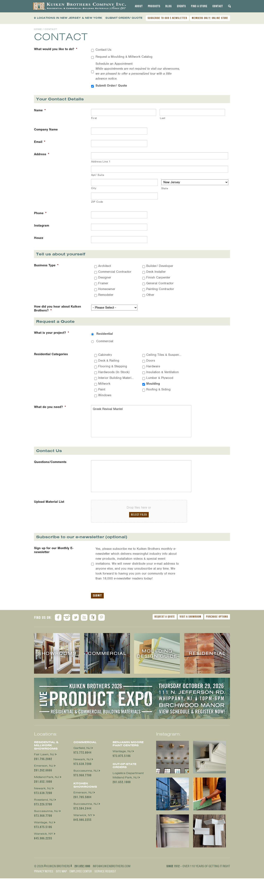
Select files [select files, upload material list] (139, 516)
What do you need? (50, 407)
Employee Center (81, 873)
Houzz (38, 238)
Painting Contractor (160, 289)
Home (38, 29)
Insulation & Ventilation (162, 372)
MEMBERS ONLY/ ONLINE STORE (210, 18)
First (94, 118)
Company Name (46, 130)
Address (41, 154)
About (139, 6)
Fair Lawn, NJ (44, 756)
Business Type (46, 265)
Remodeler (105, 295)
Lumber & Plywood (159, 378)
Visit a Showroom (190, 618)
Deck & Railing (108, 360)
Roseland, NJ (44, 801)
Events (181, 6)
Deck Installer (156, 272)
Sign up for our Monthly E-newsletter (53, 552)
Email (39, 142)
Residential (104, 334)
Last (162, 118)
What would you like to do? (55, 49)
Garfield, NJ (82, 750)
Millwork (104, 384)
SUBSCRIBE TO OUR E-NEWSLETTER (167, 18)
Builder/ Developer (159, 266)
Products (154, 6)
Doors (150, 360)
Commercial (104, 341)
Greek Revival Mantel (139, 421)
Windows (104, 395)
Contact (217, 6)
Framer (103, 283)
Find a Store (199, 6)
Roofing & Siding (158, 389)
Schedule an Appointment (137, 71)
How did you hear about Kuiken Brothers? (57, 309)
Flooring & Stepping (112, 366)
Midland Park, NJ (46, 779)
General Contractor (160, 283)
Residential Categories (51, 354)
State (164, 188)
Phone (40, 213)
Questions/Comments (50, 463)
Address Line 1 (101, 161)
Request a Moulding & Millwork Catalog (123, 57)
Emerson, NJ (43, 767)
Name (40, 110)
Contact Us (103, 50)
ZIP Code (97, 201)
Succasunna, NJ (46, 813)
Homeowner (106, 289)
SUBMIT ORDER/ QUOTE (124, 17)
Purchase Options (217, 618)
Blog (168, 6)
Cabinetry (105, 355)
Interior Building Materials (116, 378)
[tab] (139, 6)
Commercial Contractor (114, 272)
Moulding (153, 384)
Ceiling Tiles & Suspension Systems (164, 355)
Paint (101, 389)
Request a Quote (164, 618)
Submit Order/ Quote (111, 85)
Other (150, 295)
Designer (104, 277)
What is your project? (51, 333)
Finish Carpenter (158, 277)
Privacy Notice (43, 873)
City (93, 188)
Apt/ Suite (97, 175)
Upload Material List (49, 504)
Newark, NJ (42, 790)
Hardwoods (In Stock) (114, 372)
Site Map (61, 873)
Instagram (41, 226)
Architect (104, 266)
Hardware (153, 366)
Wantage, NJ (43, 824)
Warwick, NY (43, 835)
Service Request (105, 873)
